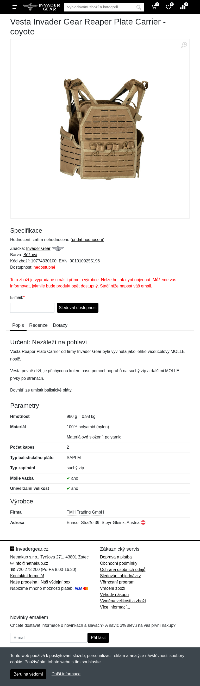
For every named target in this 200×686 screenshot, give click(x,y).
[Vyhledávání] (98, 7)
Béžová (30, 254)
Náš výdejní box (55, 582)
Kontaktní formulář (27, 576)
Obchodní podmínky (118, 563)
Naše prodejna (23, 582)
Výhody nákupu (114, 594)
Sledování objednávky (120, 576)
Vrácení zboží (112, 588)
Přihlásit (98, 637)
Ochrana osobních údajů (122, 569)
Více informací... (115, 607)
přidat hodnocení (87, 239)
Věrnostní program (117, 582)
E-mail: (16, 297)
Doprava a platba (116, 557)
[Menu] (15, 7)
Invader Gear (38, 248)
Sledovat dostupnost (78, 307)
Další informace (66, 674)
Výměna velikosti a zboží (123, 601)
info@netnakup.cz (31, 563)
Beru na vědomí (28, 674)
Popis (18, 325)
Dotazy (60, 325)
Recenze (38, 325)
